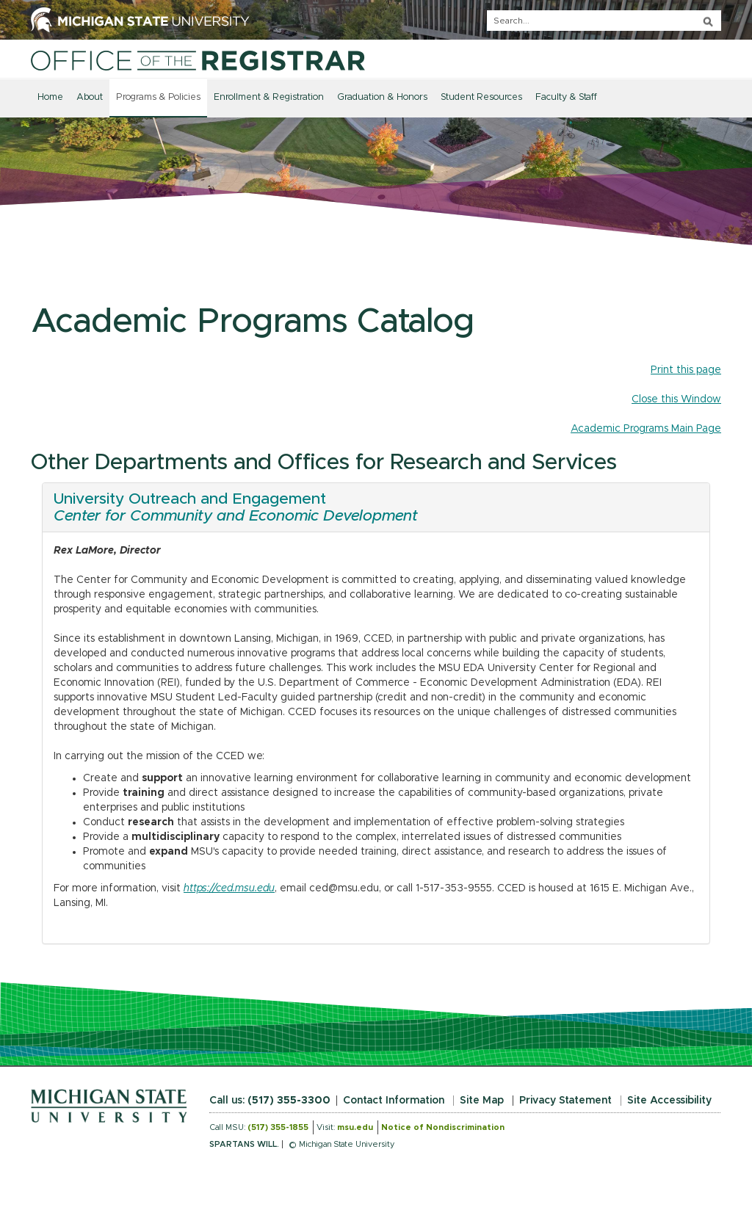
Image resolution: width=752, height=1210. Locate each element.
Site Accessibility (669, 1100)
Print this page (686, 370)
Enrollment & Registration (269, 97)
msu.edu (355, 1127)
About (89, 97)
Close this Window (676, 399)
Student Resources (481, 97)
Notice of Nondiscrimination (443, 1127)
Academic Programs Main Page (646, 429)
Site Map (482, 1100)
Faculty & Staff (566, 97)
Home (50, 97)
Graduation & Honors (382, 97)
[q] (604, 20)
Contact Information (393, 1100)
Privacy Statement (565, 1100)
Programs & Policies (158, 97)
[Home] (198, 60)
